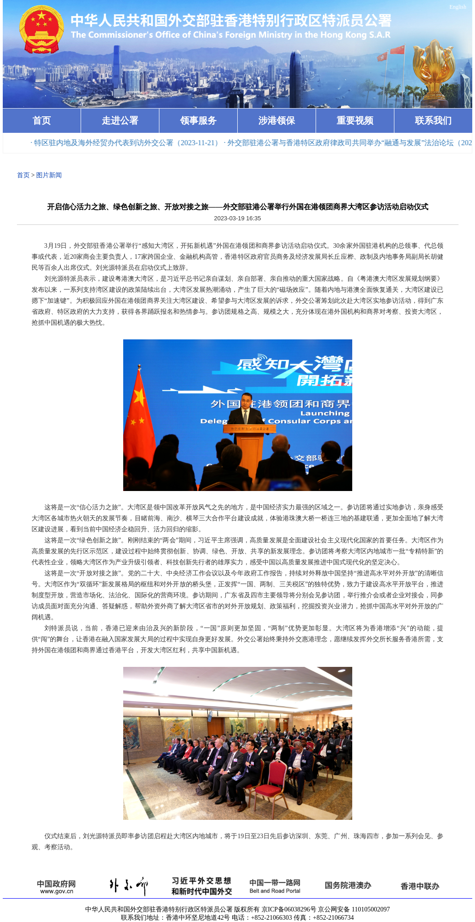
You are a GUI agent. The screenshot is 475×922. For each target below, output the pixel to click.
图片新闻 (49, 175)
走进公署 (120, 120)
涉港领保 (276, 120)
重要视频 (355, 120)
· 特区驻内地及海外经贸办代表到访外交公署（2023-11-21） (128, 143)
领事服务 (198, 120)
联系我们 (433, 120)
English (457, 7)
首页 (42, 120)
